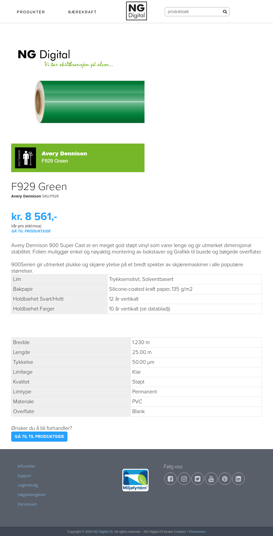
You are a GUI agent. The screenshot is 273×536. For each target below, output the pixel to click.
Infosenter (26, 466)
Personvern (27, 504)
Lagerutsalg (28, 484)
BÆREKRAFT (82, 12)
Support (24, 475)
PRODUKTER (31, 12)
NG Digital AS (103, 532)
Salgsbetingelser (32, 494)
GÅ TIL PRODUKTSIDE (30, 230)
